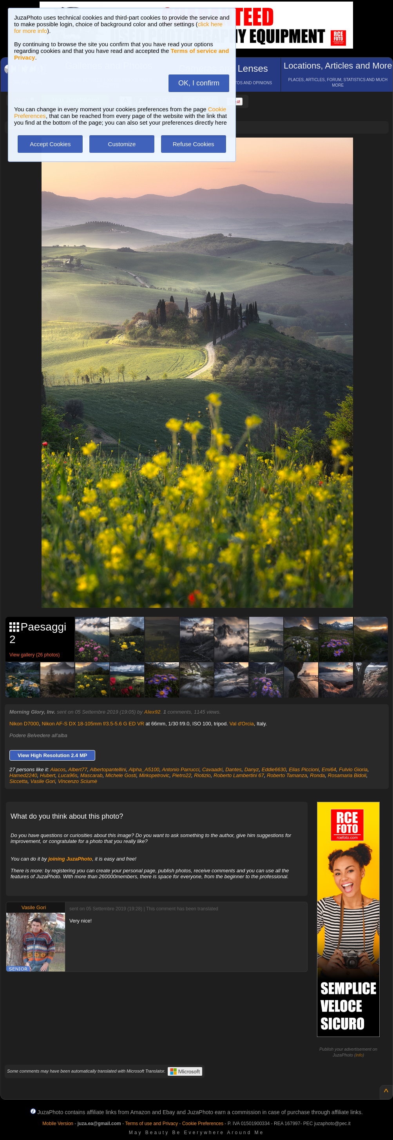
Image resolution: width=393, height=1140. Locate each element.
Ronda (317, 775)
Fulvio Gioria (353, 769)
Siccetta (18, 781)
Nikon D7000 (24, 724)
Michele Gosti (120, 775)
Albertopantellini (108, 769)
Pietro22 (181, 775)
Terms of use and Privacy (151, 1123)
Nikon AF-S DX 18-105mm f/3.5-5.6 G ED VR (93, 724)
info (359, 1055)
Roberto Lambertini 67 (239, 775)
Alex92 (152, 712)
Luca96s (67, 775)
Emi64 (329, 769)
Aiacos (57, 769)
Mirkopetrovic (154, 775)
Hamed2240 (23, 775)
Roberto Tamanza (287, 775)
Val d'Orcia (241, 724)
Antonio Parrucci (180, 769)
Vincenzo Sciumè (77, 781)
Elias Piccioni (304, 769)
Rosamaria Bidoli (347, 775)
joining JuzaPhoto (70, 859)
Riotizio (202, 775)
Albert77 (77, 769)
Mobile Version (57, 1123)
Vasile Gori (42, 781)
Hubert (47, 775)
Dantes (233, 769)
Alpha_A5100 (144, 769)
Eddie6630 (274, 769)
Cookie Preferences (202, 1123)
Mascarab (91, 775)
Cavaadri (212, 769)
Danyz (251, 769)
